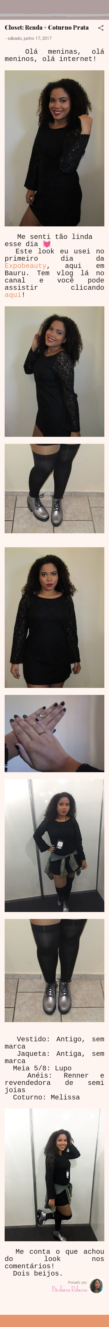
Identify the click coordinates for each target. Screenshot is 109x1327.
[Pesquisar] (100, 12)
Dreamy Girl (39, 9)
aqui (13, 295)
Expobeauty (26, 266)
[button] (100, 28)
